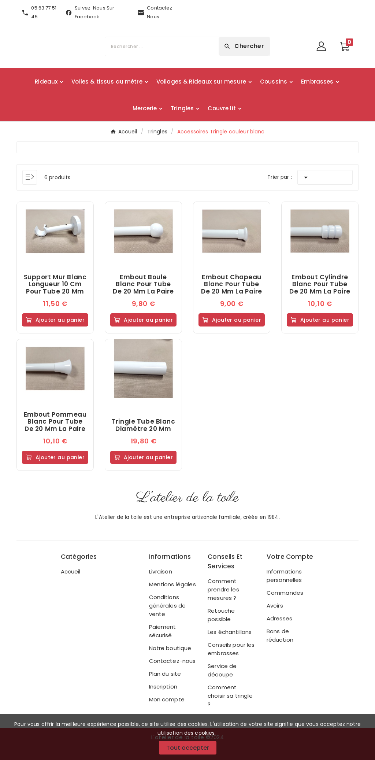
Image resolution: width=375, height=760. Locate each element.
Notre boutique (170, 648)
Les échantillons (230, 632)
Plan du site (165, 674)
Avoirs (275, 605)
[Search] (244, 46)
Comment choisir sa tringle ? (230, 695)
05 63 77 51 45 (43, 12)
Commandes (285, 593)
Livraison (160, 571)
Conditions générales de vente (167, 605)
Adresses (279, 618)
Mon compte (167, 699)
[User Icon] (323, 46)
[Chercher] (162, 46)
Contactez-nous (172, 661)
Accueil (71, 571)
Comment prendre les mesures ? (223, 589)
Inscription (163, 686)
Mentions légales (172, 584)
